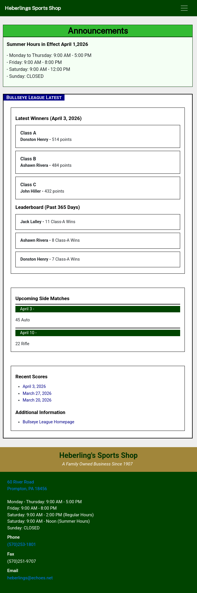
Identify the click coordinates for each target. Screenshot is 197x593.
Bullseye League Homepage (48, 422)
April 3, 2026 (34, 386)
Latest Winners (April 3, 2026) (48, 118)
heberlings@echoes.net (30, 578)
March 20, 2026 (37, 400)
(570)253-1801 (21, 544)
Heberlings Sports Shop (33, 8)
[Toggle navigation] (184, 8)
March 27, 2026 (37, 393)
